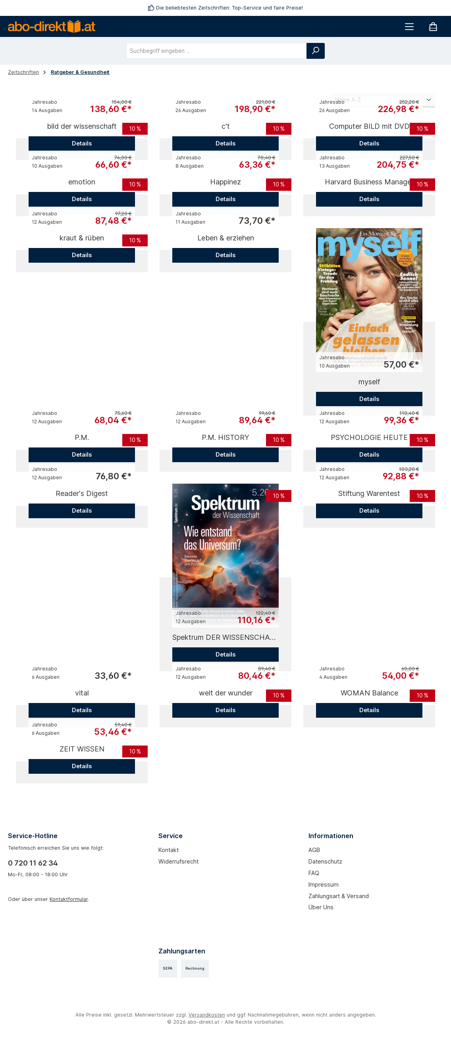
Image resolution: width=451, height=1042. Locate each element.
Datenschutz (325, 861)
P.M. (82, 437)
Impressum (323, 884)
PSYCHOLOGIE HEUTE (369, 437)
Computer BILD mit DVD (369, 126)
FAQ (313, 873)
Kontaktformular (69, 899)
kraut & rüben (82, 238)
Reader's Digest (82, 493)
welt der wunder (225, 693)
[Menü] (409, 26)
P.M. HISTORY (225, 437)
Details (82, 143)
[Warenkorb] (433, 26)
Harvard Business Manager (369, 182)
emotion (81, 182)
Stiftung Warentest (369, 493)
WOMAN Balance (369, 693)
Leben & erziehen (225, 238)
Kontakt (168, 849)
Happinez (225, 182)
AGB (314, 849)
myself (369, 382)
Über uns (320, 907)
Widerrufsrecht (178, 861)
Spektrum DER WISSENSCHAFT (225, 637)
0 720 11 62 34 (33, 863)
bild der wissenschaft (82, 126)
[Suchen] (315, 51)
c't (226, 126)
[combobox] (216, 51)
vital (82, 693)
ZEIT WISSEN (82, 749)
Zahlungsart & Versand (338, 896)
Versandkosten (207, 1015)
